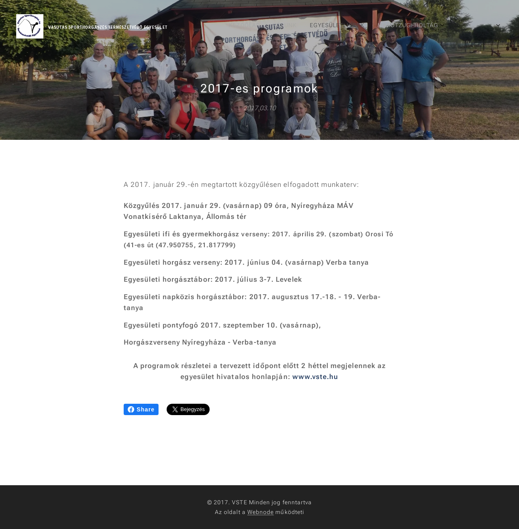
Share (141, 409)
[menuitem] (373, 26)
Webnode (260, 512)
